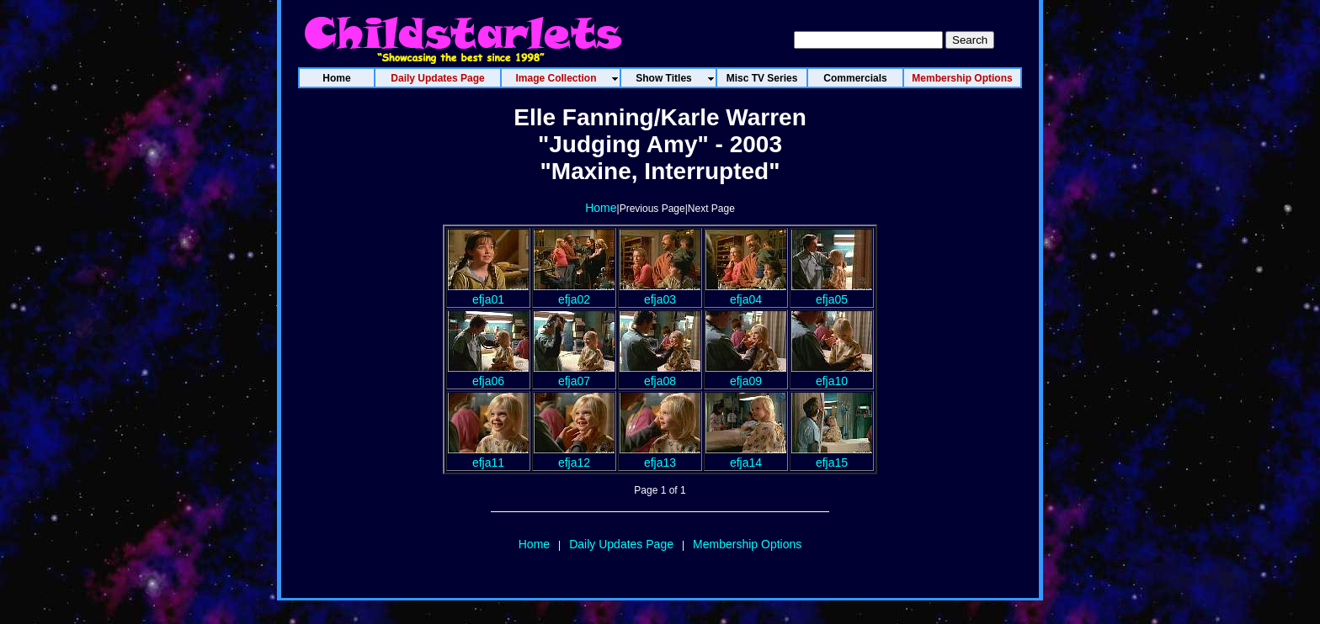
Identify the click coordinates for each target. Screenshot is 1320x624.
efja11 (488, 455)
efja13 (660, 455)
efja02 (574, 292)
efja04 (745, 292)
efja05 (831, 292)
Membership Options (747, 544)
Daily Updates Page (621, 544)
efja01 (488, 292)
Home (600, 207)
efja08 (660, 374)
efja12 (574, 455)
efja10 (831, 374)
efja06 (488, 374)
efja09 (745, 374)
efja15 (831, 455)
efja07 (574, 374)
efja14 (745, 455)
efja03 (660, 292)
